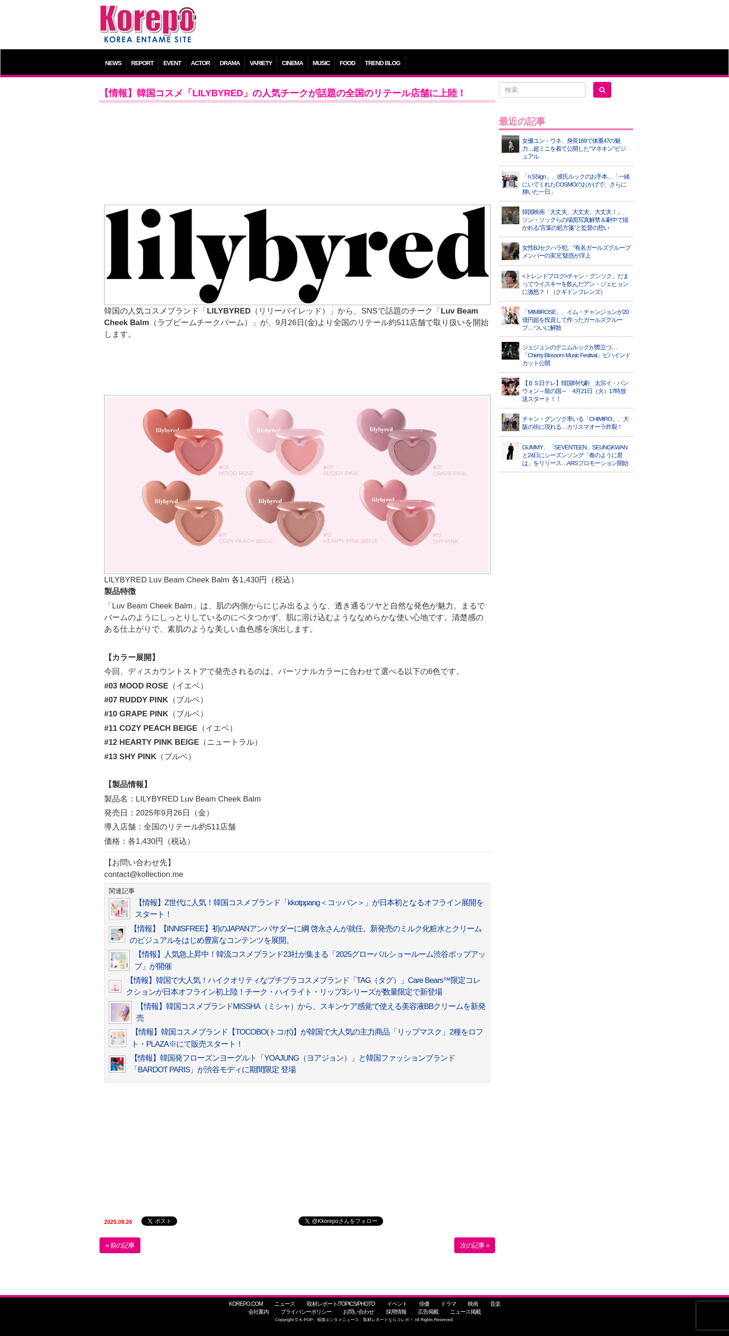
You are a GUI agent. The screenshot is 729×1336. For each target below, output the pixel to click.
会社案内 (258, 1312)
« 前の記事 (120, 1245)
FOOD (347, 63)
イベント (397, 1304)
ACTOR (200, 63)
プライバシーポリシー (305, 1312)
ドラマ (448, 1304)
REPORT (142, 63)
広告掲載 (428, 1312)
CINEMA (292, 63)
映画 (473, 1304)
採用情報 (396, 1312)
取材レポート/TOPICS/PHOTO (341, 1304)
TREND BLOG (382, 63)
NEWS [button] (113, 63)
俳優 (424, 1304)
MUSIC (321, 63)
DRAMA (230, 63)
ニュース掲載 (465, 1312)
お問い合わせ (358, 1312)
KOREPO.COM (246, 1304)
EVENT (172, 63)
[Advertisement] (432, 26)
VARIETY (261, 63)
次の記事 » (474, 1245)
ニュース (284, 1304)
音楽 (495, 1304)
